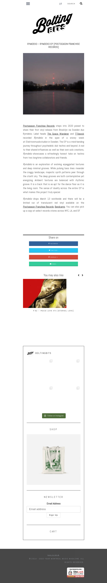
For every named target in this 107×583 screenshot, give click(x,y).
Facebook (53, 244)
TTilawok (79, 133)
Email (53, 264)
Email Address (54, 503)
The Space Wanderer (58, 133)
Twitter (53, 250)
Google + (53, 257)
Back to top (53, 555)
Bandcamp (60, 206)
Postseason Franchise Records (39, 125)
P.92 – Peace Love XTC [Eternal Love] (53, 311)
